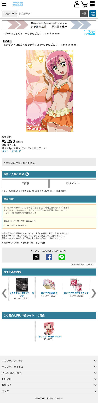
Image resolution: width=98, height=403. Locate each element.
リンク (5, 391)
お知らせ (6, 385)
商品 (25, 183)
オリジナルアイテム (12, 360)
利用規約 (6, 378)
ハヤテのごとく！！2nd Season (42, 33)
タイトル (72, 183)
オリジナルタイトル (12, 366)
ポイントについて (11, 151)
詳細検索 (93, 14)
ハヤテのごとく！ (13, 33)
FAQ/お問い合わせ (11, 373)
